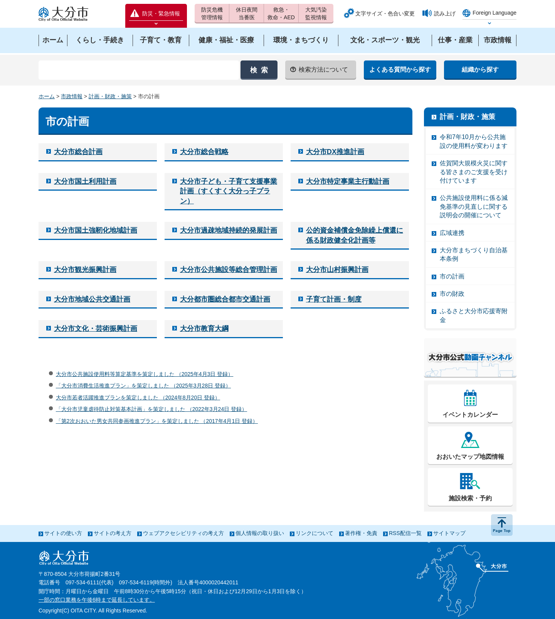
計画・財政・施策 (110, 96)
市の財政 (452, 293)
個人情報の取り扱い (259, 533)
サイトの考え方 (112, 533)
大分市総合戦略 (204, 152)
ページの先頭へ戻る (502, 525)
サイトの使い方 (63, 533)
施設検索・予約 (470, 498)
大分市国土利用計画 (85, 181)
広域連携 (452, 233)
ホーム (47, 96)
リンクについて (314, 533)
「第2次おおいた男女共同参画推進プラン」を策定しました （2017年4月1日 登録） (157, 421)
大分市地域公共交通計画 (92, 299)
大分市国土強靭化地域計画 (95, 230)
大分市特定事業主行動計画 (347, 181)
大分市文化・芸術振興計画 (95, 328)
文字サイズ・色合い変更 (385, 13)
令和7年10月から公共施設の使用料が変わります (474, 141)
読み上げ (445, 13)
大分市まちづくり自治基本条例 (474, 254)
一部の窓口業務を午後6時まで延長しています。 (97, 600)
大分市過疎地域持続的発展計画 (228, 230)
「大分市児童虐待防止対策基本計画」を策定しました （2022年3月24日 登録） (151, 409)
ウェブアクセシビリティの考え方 (183, 533)
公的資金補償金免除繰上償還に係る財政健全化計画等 (354, 235)
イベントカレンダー (470, 414)
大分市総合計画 (78, 152)
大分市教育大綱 (204, 328)
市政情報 (71, 96)
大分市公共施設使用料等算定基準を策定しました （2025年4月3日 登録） (145, 374)
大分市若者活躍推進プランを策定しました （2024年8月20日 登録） (138, 397)
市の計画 (452, 276)
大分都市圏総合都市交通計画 (225, 299)
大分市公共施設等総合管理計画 (228, 269)
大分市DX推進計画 (335, 152)
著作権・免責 (361, 533)
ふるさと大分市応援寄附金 (474, 315)
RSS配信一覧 (405, 533)
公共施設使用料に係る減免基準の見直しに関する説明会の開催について (474, 206)
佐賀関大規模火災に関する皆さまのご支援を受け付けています (474, 172)
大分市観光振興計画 (85, 269)
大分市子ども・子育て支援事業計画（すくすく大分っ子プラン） (228, 191)
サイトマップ (449, 533)
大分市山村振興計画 (337, 269)
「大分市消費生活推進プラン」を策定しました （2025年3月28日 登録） (143, 385)
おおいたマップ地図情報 (470, 456)
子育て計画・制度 (334, 299)
